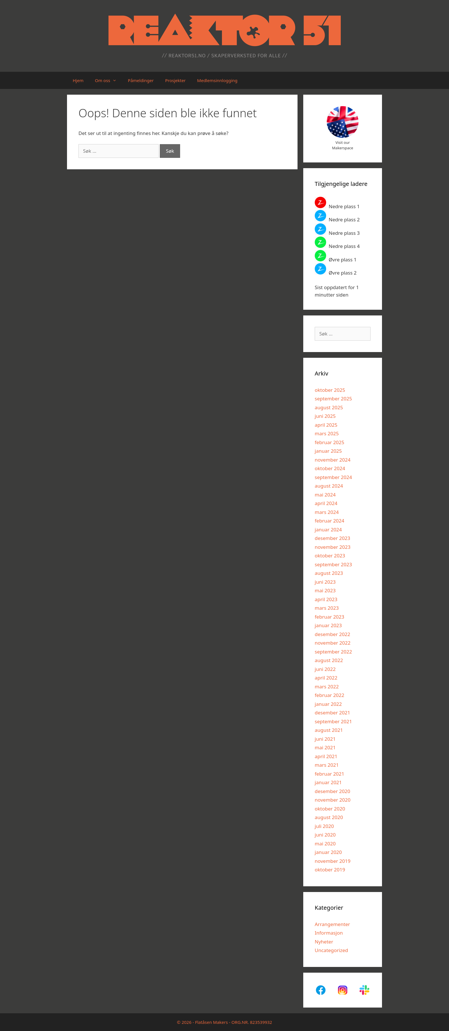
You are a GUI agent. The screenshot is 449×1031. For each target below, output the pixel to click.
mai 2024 (325, 494)
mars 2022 (327, 686)
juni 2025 (325, 416)
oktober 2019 (330, 869)
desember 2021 (332, 712)
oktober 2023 (330, 555)
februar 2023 (329, 616)
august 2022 (329, 660)
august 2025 (329, 407)
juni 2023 (325, 582)
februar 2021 (329, 773)
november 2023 (332, 547)
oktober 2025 (330, 390)
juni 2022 (325, 669)
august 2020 (329, 817)
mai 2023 (325, 590)
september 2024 (333, 477)
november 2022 (332, 642)
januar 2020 (328, 852)
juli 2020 (324, 826)
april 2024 (326, 503)
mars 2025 (327, 433)
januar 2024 (328, 529)
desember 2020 (332, 791)
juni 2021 (325, 739)
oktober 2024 (330, 468)
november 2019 (332, 861)
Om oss (108, 80)
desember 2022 (332, 634)
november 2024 (332, 459)
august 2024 (329, 485)
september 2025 (333, 398)
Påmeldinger (141, 80)
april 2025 (326, 425)
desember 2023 (332, 538)
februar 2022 (329, 695)
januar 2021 (328, 782)
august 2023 (329, 573)
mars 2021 (327, 765)
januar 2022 (328, 704)
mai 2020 (325, 843)
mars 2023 (327, 608)
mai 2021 (325, 747)
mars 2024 (327, 512)
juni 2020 (325, 834)
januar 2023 (328, 625)
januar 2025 (328, 451)
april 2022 (326, 677)
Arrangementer (332, 924)
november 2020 (332, 799)
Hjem (78, 80)
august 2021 (329, 730)
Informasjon (329, 932)
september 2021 (333, 721)
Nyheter (324, 941)
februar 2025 (329, 442)
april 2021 (326, 756)
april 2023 (326, 599)
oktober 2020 (330, 808)
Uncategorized (331, 950)
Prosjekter (175, 80)
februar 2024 (329, 520)
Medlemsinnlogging (217, 80)
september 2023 (333, 564)
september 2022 (333, 651)
